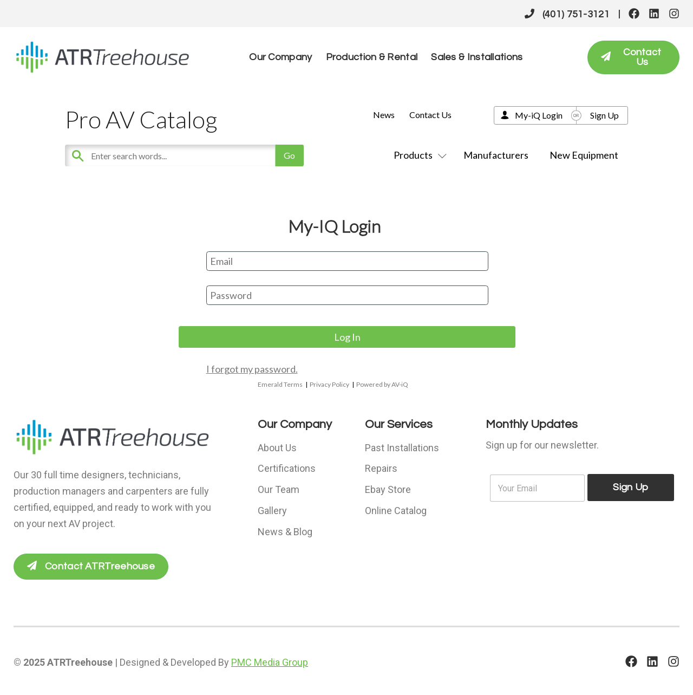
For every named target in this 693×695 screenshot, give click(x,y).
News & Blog (285, 529)
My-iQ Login (539, 115)
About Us (277, 447)
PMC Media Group (269, 662)
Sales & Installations (476, 57)
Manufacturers (495, 155)
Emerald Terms (280, 384)
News (384, 114)
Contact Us (430, 114)
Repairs (381, 467)
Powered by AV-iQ (382, 384)
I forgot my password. (252, 369)
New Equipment (584, 155)
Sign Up (604, 115)
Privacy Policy (329, 384)
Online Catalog (396, 509)
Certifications (287, 467)
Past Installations (402, 447)
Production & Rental (372, 57)
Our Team (278, 488)
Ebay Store (388, 488)
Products (418, 155)
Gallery (272, 509)
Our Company (280, 57)
